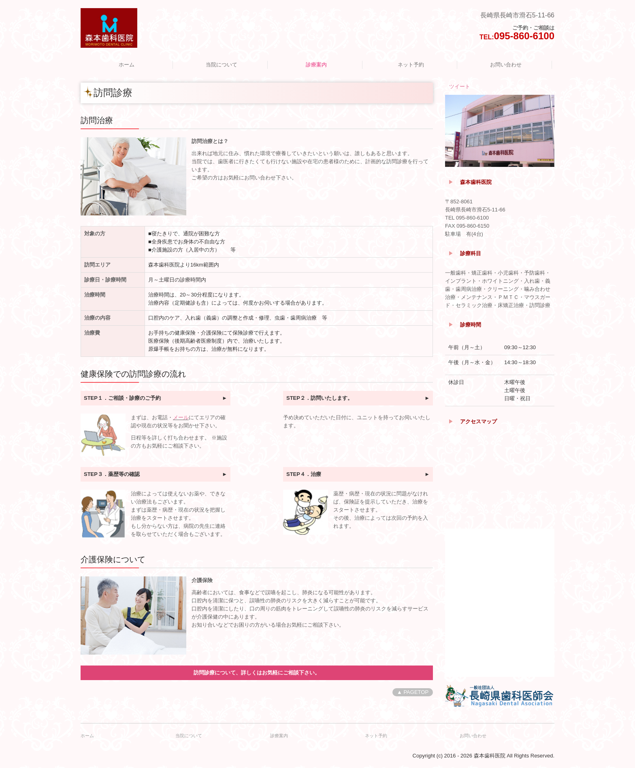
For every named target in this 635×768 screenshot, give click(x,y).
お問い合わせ (506, 65)
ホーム (126, 65)
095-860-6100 (524, 35)
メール (181, 417)
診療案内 (316, 65)
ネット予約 (411, 65)
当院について (221, 65)
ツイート (459, 86)
